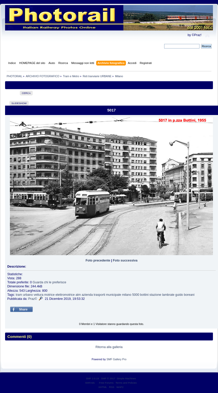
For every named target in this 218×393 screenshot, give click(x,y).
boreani (189, 295)
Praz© (32, 299)
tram (19, 295)
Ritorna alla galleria (109, 347)
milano (126, 295)
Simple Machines (126, 378)
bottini (144, 295)
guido (179, 295)
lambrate (168, 295)
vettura (38, 295)
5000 (135, 295)
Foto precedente (98, 260)
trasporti (99, 295)
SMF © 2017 (108, 378)
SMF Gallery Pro (116, 359)
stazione (155, 295)
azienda (87, 295)
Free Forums (106, 382)
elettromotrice (65, 295)
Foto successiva (125, 260)
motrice (49, 295)
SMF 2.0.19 (92, 378)
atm (78, 295)
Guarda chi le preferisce (49, 282)
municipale (113, 295)
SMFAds (90, 382)
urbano (28, 295)
